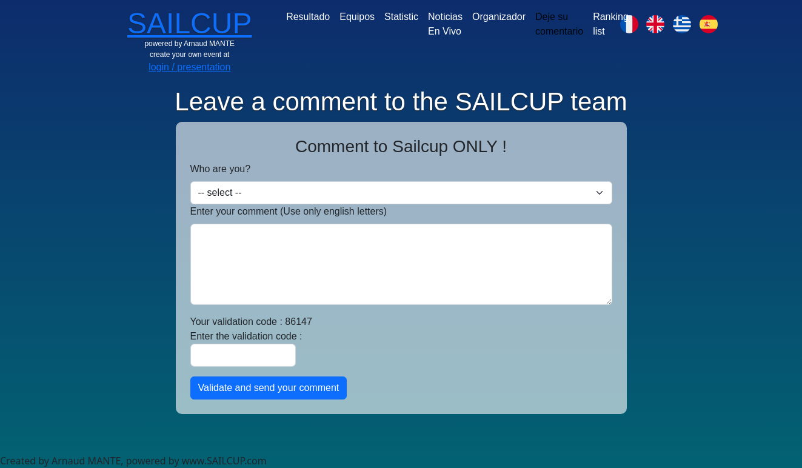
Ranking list (611, 24)
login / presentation (189, 67)
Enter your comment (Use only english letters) (288, 211)
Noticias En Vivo (445, 24)
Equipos (357, 17)
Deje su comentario (559, 24)
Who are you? (220, 169)
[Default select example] (401, 192)
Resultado (308, 17)
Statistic (401, 17)
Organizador (499, 17)
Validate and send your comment (268, 388)
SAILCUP (189, 23)
